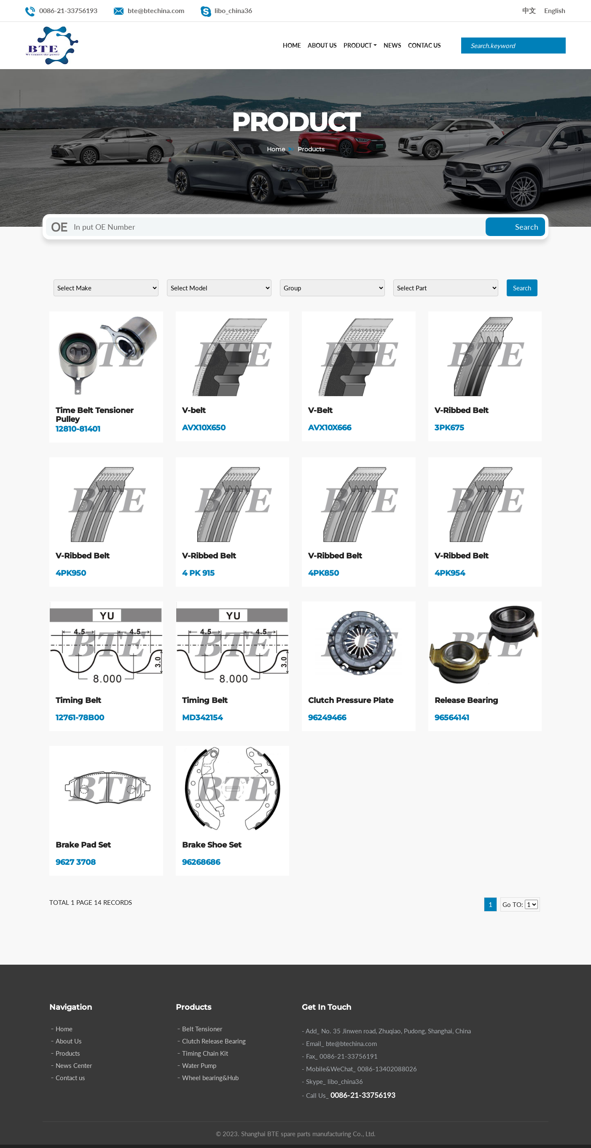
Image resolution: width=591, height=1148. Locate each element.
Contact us (70, 1081)
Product (358, 45)
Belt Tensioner (202, 1032)
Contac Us (424, 45)
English (554, 10)
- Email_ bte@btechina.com (339, 1047)
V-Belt (320, 410)
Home (292, 45)
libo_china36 (233, 10)
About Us (322, 45)
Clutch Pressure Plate (350, 701)
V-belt (194, 410)
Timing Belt (78, 701)
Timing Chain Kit (205, 1056)
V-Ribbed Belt (462, 410)
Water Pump (199, 1069)
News (392, 45)
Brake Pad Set (83, 847)
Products (68, 1056)
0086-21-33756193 (68, 10)
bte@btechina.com (156, 10)
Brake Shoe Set (212, 847)
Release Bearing (466, 701)
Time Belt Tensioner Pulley (95, 415)
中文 (529, 10)
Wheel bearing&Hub (210, 1081)
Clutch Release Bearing (214, 1044)
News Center (74, 1069)
